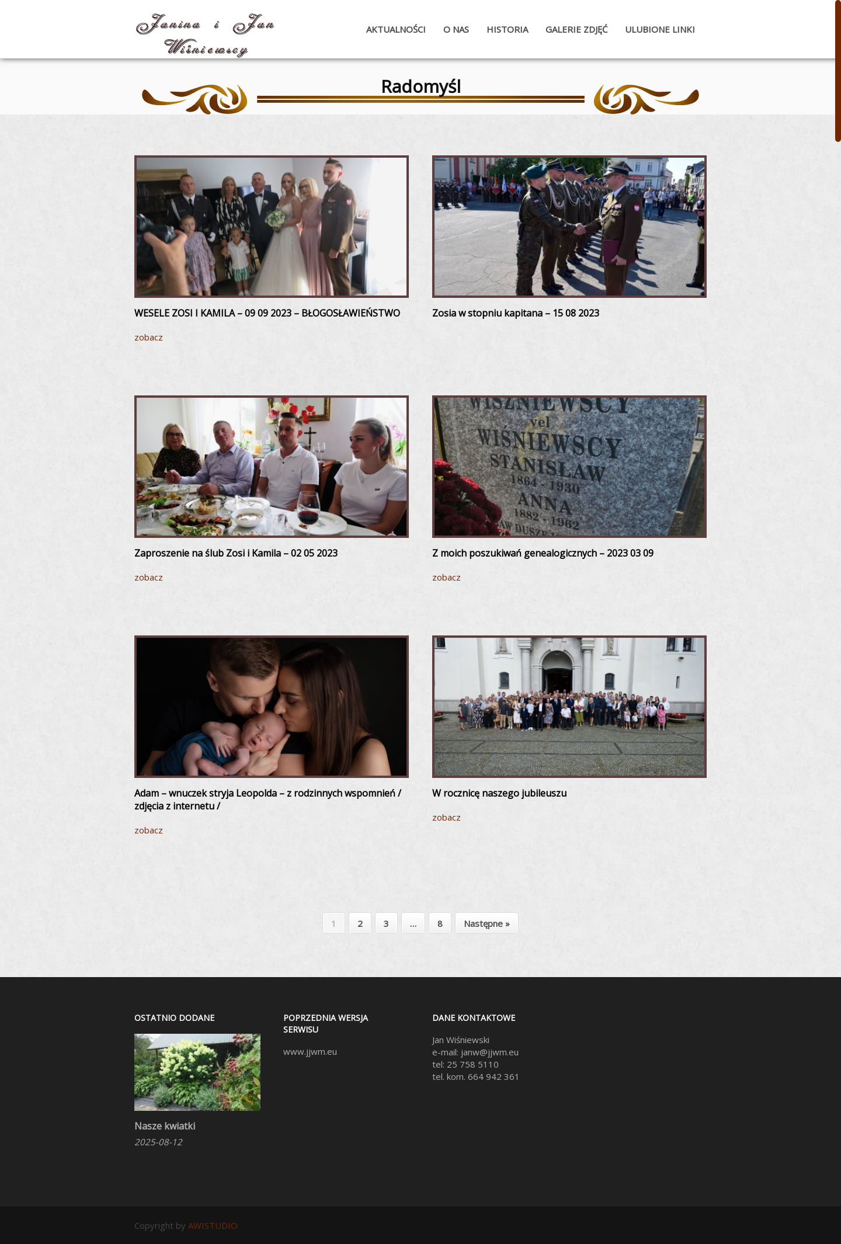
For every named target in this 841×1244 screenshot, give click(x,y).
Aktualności (396, 29)
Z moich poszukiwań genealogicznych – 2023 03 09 (543, 553)
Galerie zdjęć (576, 29)
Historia (507, 29)
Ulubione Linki (660, 29)
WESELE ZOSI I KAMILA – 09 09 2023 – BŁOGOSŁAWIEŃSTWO (267, 313)
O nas (456, 29)
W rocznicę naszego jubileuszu (499, 793)
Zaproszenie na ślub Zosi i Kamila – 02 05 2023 (236, 553)
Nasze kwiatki (164, 1126)
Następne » (487, 923)
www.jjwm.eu (310, 1051)
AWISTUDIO (213, 1225)
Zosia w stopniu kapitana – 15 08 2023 (515, 313)
